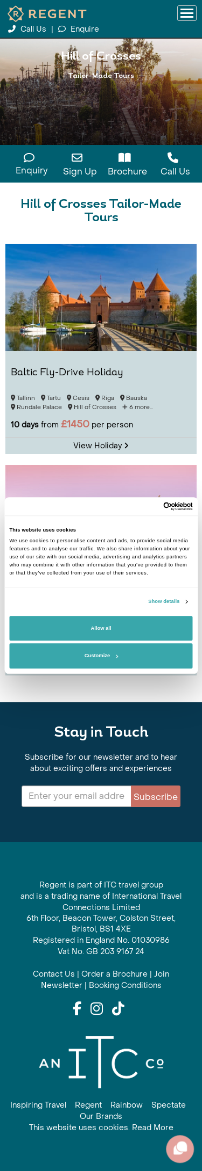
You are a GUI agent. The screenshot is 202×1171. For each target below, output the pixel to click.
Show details (163, 602)
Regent (88, 1105)
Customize (101, 656)
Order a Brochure (114, 974)
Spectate (168, 1105)
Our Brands (101, 1116)
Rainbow (126, 1105)
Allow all (101, 628)
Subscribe (156, 797)
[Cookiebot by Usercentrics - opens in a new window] (146, 506)
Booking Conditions (125, 985)
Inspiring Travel (38, 1105)
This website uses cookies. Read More (101, 1128)
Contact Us (54, 974)
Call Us (28, 29)
